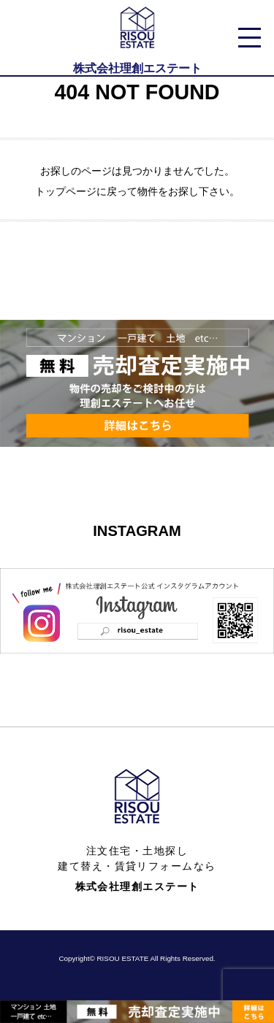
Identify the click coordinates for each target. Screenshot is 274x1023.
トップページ (65, 191)
